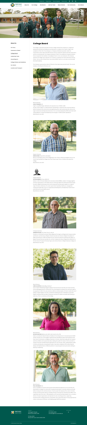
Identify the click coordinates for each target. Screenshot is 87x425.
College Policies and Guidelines (18, 62)
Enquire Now (48, 1)
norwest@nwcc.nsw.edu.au (56, 413)
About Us (27, 5)
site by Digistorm (73, 423)
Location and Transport (16, 68)
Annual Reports (14, 59)
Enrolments (43, 5)
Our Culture (81, 5)
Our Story (13, 47)
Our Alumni (13, 65)
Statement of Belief (15, 50)
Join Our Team (51, 5)
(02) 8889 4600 (52, 412)
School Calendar (56, 1)
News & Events (61, 5)
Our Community (71, 5)
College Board (14, 53)
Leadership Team (15, 56)
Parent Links (64, 1)
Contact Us (41, 1)
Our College (34, 5)
